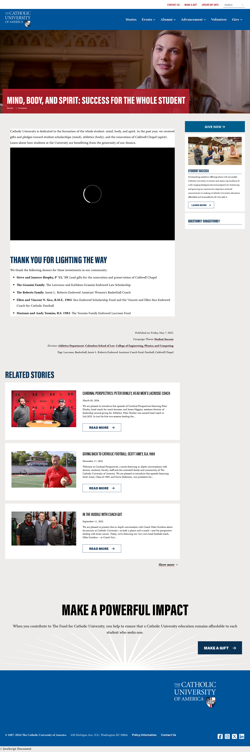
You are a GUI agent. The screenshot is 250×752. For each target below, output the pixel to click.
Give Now (213, 126)
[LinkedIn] (241, 736)
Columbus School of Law (100, 346)
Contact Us (173, 5)
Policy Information (144, 735)
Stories (131, 20)
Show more (166, 565)
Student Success (163, 339)
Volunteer (219, 20)
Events (147, 20)
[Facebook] (220, 736)
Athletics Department (71, 346)
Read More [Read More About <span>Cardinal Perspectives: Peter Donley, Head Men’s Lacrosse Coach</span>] (98, 427)
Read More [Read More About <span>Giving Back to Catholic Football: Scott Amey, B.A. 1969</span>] (98, 488)
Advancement (192, 20)
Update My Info (210, 5)
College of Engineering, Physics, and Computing (144, 346)
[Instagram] (227, 736)
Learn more (199, 205)
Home (10, 108)
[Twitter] (234, 736)
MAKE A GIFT (216, 648)
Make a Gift (190, 5)
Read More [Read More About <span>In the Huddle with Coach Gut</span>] (98, 548)
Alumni (167, 20)
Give (235, 20)
